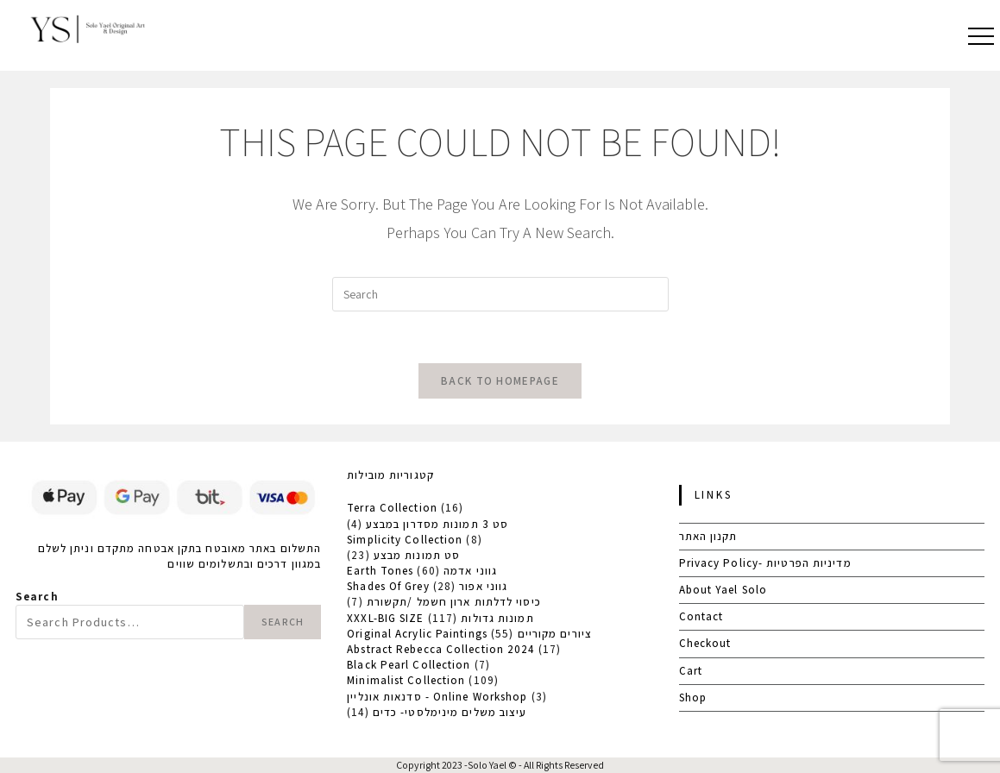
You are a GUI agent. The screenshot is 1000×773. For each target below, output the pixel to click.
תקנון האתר (708, 536)
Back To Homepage (500, 381)
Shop (693, 697)
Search (37, 596)
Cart (690, 670)
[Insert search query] (500, 294)
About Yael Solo (723, 589)
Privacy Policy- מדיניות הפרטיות (765, 563)
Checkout (705, 643)
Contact (701, 616)
